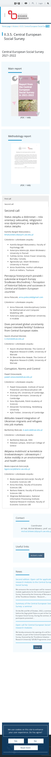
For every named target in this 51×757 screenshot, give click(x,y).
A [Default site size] (17, 3)
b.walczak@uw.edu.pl (33, 430)
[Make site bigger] (15, 3)
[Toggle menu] (47, 26)
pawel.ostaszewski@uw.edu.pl (18, 377)
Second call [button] (8, 204)
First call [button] (7, 198)
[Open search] (47, 3)
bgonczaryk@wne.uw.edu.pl (17, 469)
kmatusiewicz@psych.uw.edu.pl (18, 234)
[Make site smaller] (19, 3)
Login (41, 3)
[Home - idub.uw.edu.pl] (18, 15)
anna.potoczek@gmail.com (31, 297)
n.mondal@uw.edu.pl (14, 339)
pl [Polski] (33, 3)
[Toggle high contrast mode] (25, 3)
